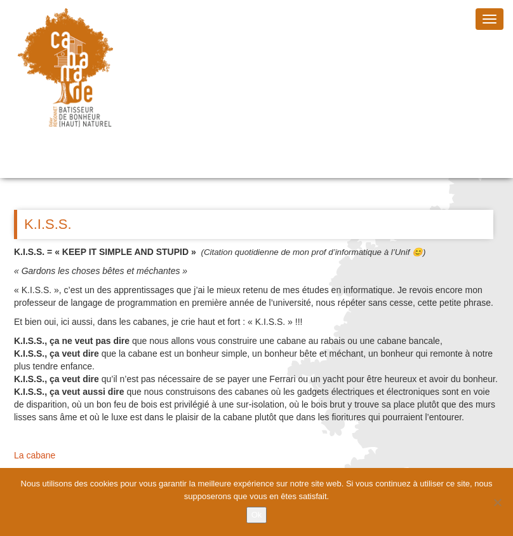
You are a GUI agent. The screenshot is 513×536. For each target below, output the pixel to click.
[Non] (497, 502)
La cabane (34, 455)
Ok (256, 514)
